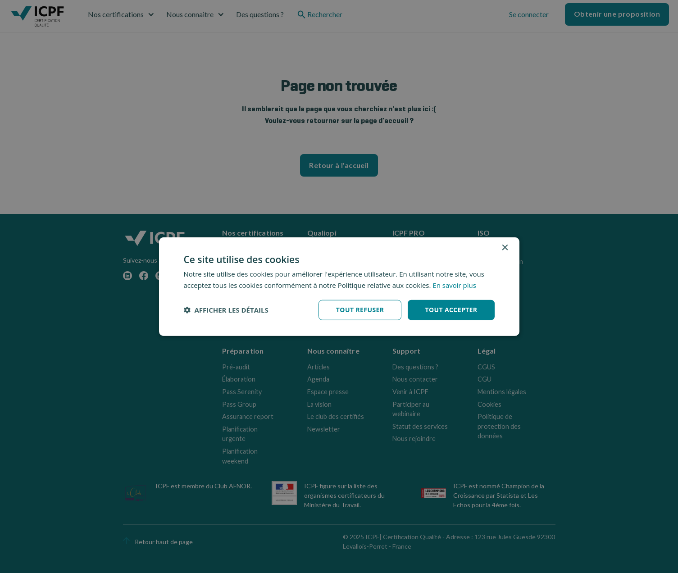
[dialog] (339, 286)
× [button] (504, 248)
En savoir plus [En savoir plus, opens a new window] (454, 285)
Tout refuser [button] (360, 309)
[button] (226, 310)
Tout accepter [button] (451, 309)
